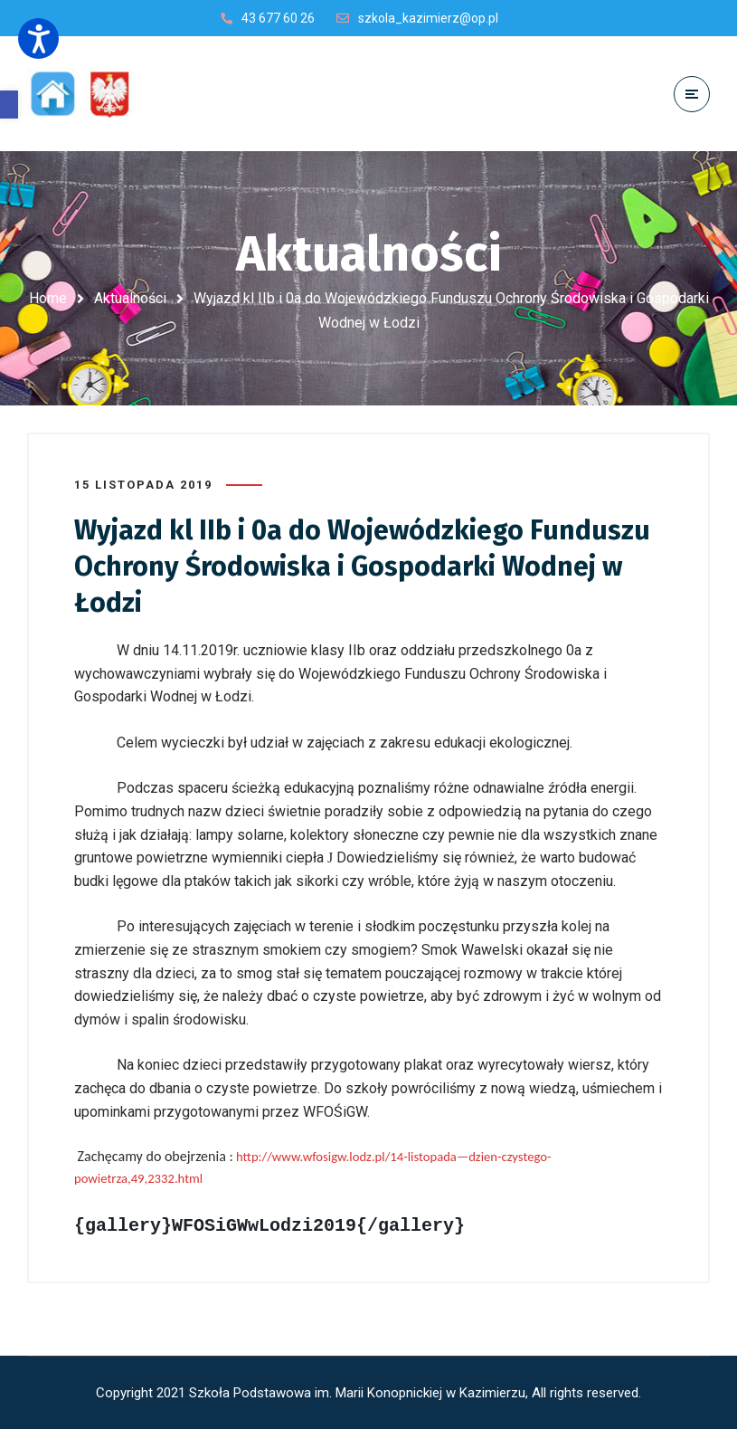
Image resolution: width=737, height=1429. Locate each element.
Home (48, 298)
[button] (9, 105)
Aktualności (130, 298)
